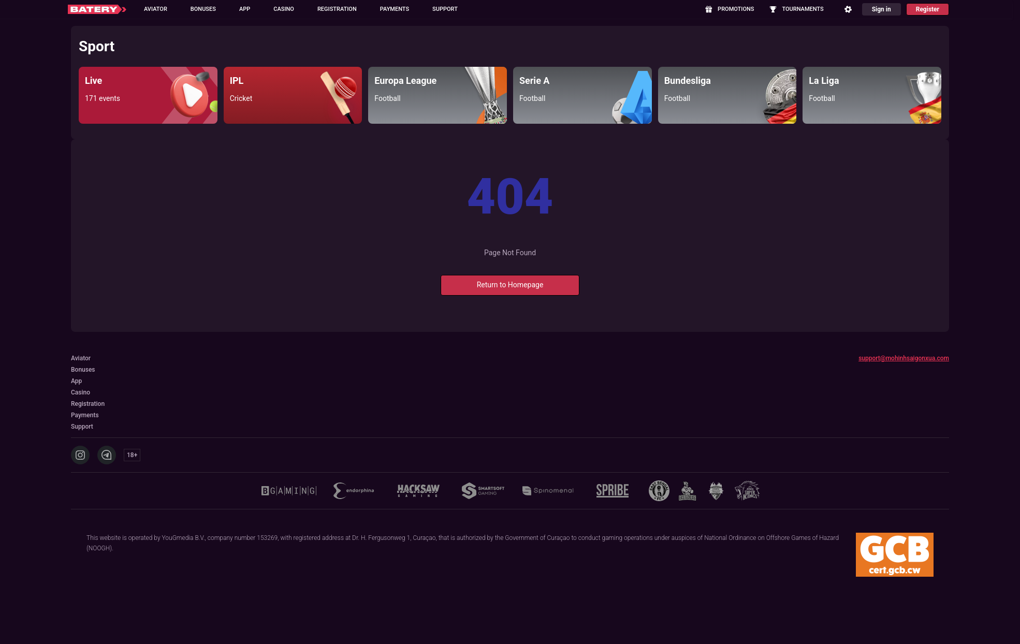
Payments (394, 9)
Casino (283, 9)
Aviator (155, 9)
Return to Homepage (510, 285)
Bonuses (203, 9)
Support (445, 9)
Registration (337, 9)
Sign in (881, 9)
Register (927, 9)
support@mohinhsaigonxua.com (903, 358)
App (244, 9)
